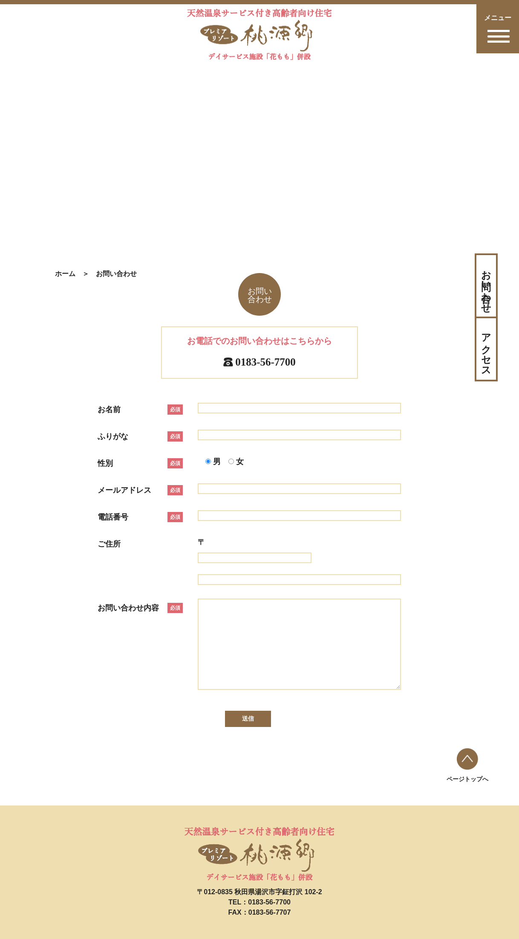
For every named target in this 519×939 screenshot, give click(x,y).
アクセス (486, 349)
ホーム (65, 273)
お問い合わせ (486, 286)
